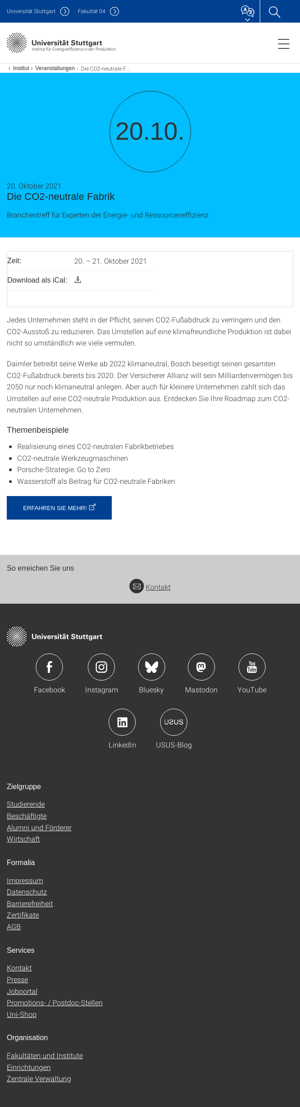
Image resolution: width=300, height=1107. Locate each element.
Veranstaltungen (55, 68)
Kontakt (150, 586)
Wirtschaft (23, 838)
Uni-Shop (22, 1014)
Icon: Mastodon (201, 667)
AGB (14, 926)
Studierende (26, 804)
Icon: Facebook (49, 667)
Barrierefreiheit (30, 903)
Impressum (25, 880)
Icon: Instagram (101, 667)
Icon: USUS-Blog (173, 722)
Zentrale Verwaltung (39, 1078)
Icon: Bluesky (151, 667)
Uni (31, 11)
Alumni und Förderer (39, 827)
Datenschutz (27, 891)
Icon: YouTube (252, 667)
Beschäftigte (27, 815)
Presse (17, 979)
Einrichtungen (29, 1067)
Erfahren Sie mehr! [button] (55, 508)
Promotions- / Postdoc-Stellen (55, 1002)
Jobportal (22, 991)
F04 (91, 11)
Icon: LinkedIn (122, 722)
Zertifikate (23, 914)
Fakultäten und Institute (45, 1055)
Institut (21, 68)
